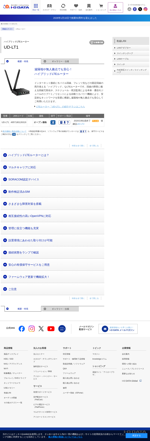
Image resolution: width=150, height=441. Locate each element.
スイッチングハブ (125, 53)
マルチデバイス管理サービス (45, 412)
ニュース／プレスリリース (133, 369)
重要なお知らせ (128, 374)
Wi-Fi (6, 369)
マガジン (96, 354)
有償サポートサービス (42, 392)
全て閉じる (94, 146)
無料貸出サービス (40, 366)
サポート (67, 348)
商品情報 (8, 348)
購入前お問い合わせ (71, 378)
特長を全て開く (78, 146)
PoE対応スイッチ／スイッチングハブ (132, 71)
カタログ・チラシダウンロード (45, 360)
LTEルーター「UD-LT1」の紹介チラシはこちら (60, 106)
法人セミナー (38, 354)
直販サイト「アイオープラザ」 (103, 373)
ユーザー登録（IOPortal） (73, 393)
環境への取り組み (129, 364)
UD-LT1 (14, 24)
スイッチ (121, 64)
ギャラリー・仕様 (60, 61)
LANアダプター (124, 48)
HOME (5, 24)
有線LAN (121, 41)
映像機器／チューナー (13, 373)
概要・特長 (23, 61)
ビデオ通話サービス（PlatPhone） (41, 405)
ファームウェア (69, 373)
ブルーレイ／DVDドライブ (15, 378)
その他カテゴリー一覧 (13, 403)
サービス (37, 386)
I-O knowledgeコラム (137, 5)
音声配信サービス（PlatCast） (40, 398)
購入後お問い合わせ (71, 383)
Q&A (65, 369)
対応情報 (66, 354)
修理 (65, 388)
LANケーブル (123, 59)
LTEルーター (20, 29)
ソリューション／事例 (42, 371)
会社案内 (125, 354)
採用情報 (125, 359)
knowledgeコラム (99, 359)
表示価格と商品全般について (14, 131)
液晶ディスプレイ (11, 354)
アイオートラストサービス (44, 417)
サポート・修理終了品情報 (74, 359)
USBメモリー (9, 388)
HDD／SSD (8, 359)
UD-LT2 (80, 124)
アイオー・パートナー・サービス (45, 377)
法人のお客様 (39, 348)
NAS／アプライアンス (13, 364)
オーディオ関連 (10, 398)
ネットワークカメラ (12, 383)
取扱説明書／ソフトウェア (74, 364)
